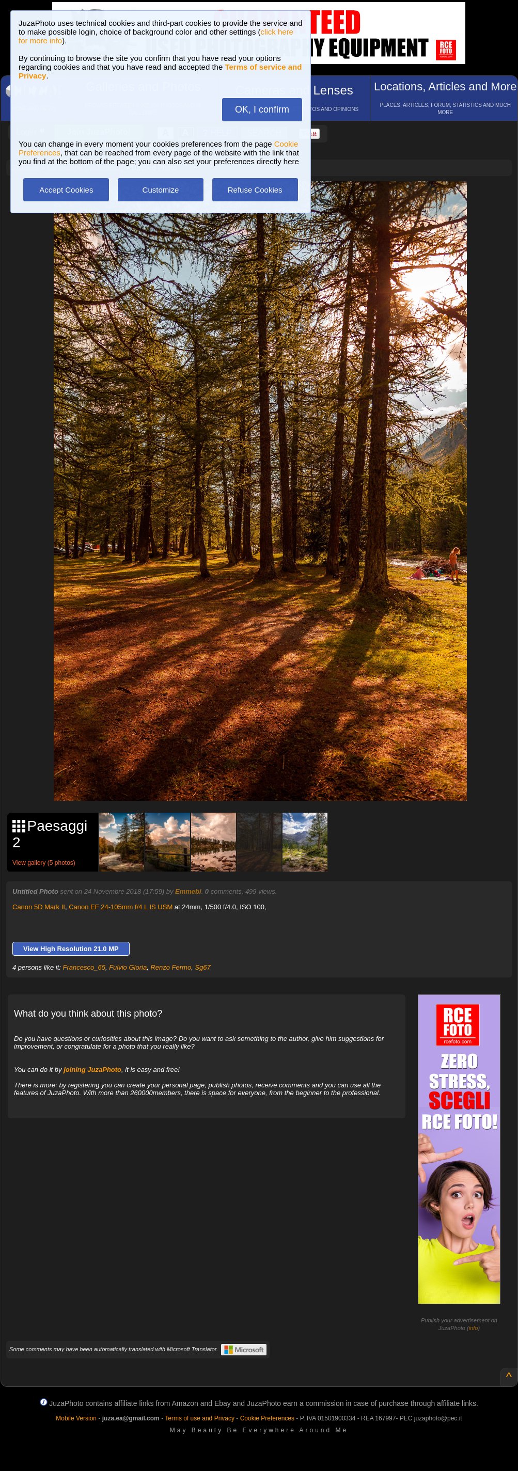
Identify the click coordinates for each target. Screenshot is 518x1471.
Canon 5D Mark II (38, 907)
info (473, 1328)
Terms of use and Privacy (199, 1418)
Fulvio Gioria (128, 967)
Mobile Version (76, 1418)
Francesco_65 (84, 967)
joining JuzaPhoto (92, 1069)
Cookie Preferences (267, 1418)
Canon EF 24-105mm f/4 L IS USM (120, 907)
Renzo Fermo (170, 967)
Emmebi (188, 891)
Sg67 (202, 967)
